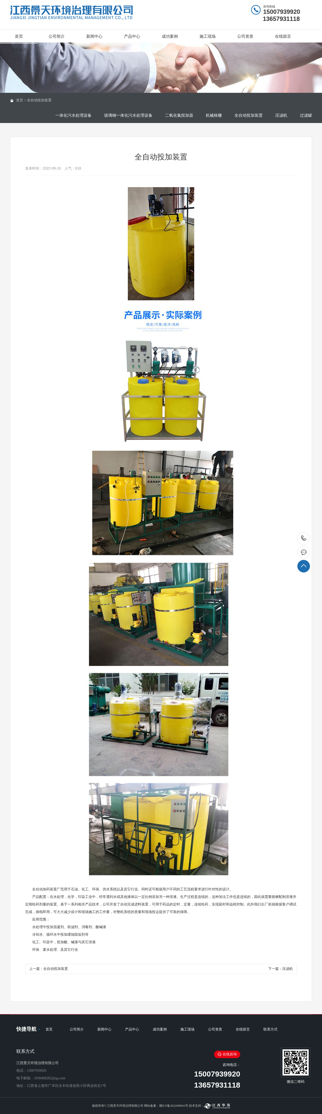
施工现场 (207, 36)
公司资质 (245, 36)
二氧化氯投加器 (179, 115)
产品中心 (132, 36)
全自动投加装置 (39, 100)
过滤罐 (306, 115)
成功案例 (170, 36)
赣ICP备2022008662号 (173, 1105)
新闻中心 (94, 36)
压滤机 (281, 115)
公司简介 (57, 36)
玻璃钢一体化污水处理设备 (128, 115)
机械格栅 (214, 115)
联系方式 (19, 50)
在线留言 (283, 36)
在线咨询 (227, 1054)
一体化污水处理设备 (73, 115)
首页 (19, 36)
